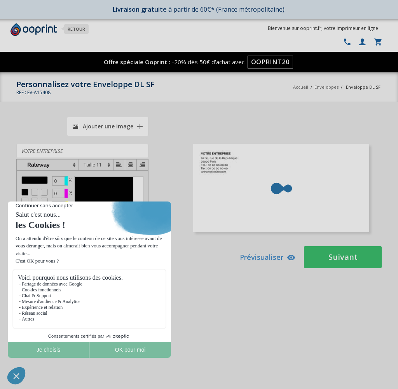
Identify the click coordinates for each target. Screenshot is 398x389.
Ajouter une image (103, 126)
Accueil (300, 87)
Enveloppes (326, 87)
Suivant (343, 257)
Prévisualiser (267, 257)
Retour (76, 29)
